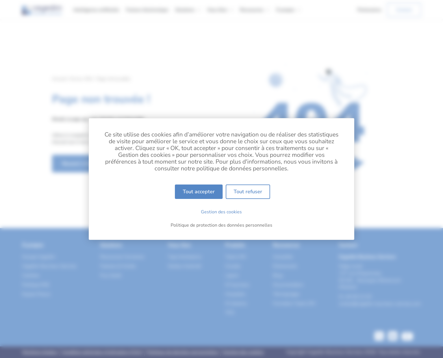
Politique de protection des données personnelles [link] (221, 225)
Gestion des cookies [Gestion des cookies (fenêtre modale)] (221, 212)
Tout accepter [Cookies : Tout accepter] (199, 191)
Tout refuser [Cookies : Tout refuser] (248, 191)
